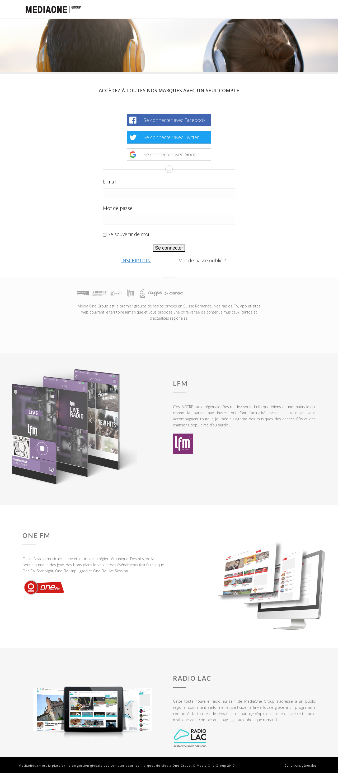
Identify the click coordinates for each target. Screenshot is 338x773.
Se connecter (169, 248)
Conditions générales (300, 765)
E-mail (109, 181)
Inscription (136, 260)
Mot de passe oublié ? (202, 260)
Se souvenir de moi (128, 234)
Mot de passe (118, 208)
